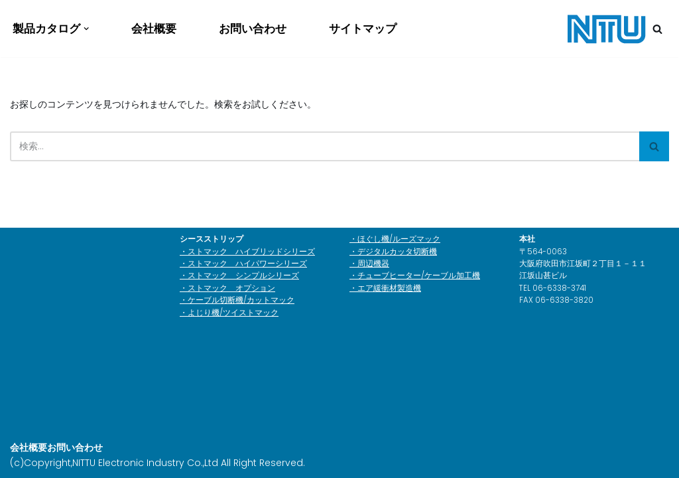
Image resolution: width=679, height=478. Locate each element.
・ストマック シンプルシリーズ (239, 275)
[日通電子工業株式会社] (606, 28)
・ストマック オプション (227, 288)
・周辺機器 (369, 263)
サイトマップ (363, 29)
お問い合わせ (252, 29)
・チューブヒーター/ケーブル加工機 (414, 275)
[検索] (657, 29)
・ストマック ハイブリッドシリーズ (247, 251)
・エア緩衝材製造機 (385, 288)
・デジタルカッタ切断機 (393, 251)
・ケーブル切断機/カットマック (237, 300)
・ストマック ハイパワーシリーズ (243, 263)
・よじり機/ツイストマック (229, 312)
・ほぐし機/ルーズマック (394, 239)
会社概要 (153, 29)
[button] (86, 28)
